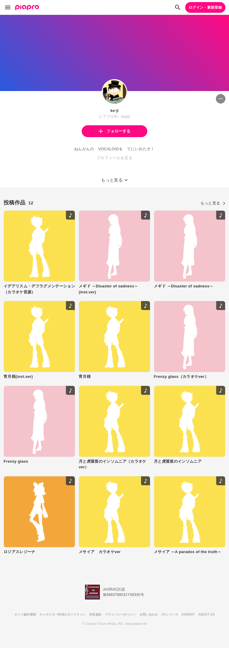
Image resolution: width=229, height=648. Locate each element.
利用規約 (95, 614)
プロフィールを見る (114, 158)
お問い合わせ (149, 614)
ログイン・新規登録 (205, 7)
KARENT (188, 614)
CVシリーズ (170, 614)
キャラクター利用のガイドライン (62, 614)
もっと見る (212, 203)
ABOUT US (206, 614)
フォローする (114, 131)
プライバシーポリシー (120, 614)
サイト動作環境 (25, 614)
